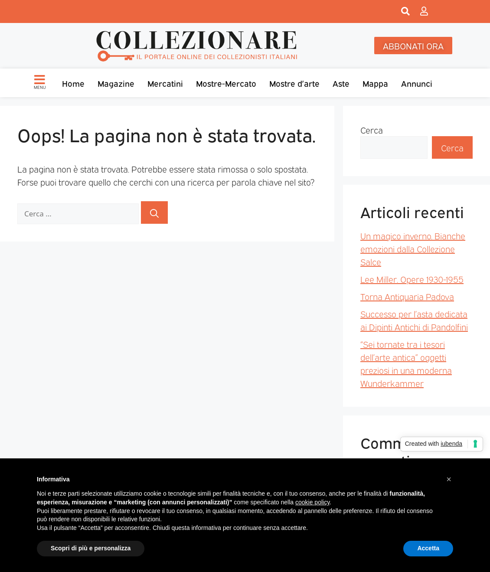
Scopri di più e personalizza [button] (91, 548)
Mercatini (165, 82)
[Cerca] (154, 212)
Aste (341, 82)
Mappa (375, 82)
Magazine (116, 82)
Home (73, 82)
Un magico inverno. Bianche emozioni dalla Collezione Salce (412, 248)
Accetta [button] (428, 548)
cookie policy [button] (312, 502)
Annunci (416, 82)
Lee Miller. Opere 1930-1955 (412, 278)
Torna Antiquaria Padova (407, 296)
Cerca (371, 129)
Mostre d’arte (294, 82)
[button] (449, 479)
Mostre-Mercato (226, 82)
